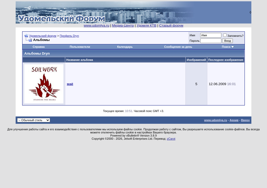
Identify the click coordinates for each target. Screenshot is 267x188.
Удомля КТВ (146, 25)
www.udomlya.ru (96, 25)
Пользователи (80, 46)
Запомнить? (233, 35)
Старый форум (171, 25)
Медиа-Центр (123, 25)
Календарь (125, 46)
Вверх (245, 120)
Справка (39, 46)
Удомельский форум (42, 35)
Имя (192, 35)
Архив (233, 120)
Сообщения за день (178, 46)
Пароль (194, 40)
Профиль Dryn (69, 35)
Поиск (226, 46)
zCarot (171, 138)
